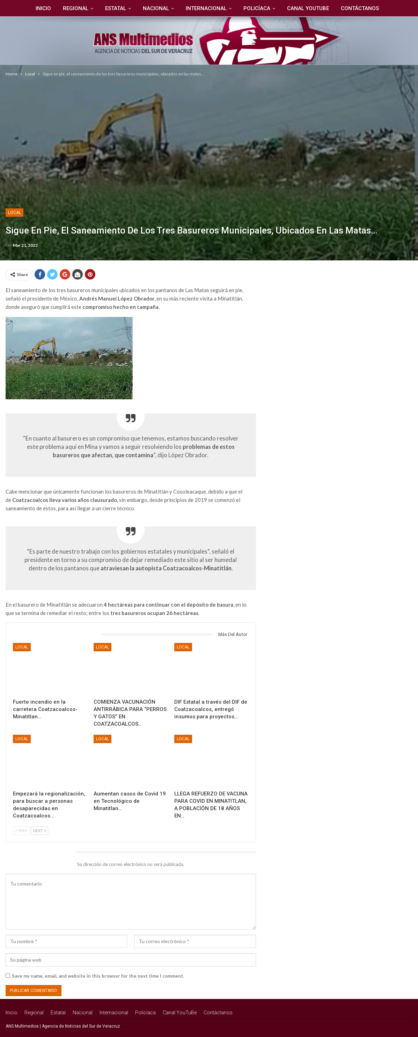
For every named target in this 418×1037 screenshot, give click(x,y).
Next (39, 830)
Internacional (206, 8)
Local (14, 212)
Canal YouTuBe (311, 8)
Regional (73, 8)
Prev (21, 830)
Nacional (155, 8)
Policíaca (258, 8)
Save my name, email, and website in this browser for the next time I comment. (98, 976)
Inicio (39, 8)
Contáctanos (364, 8)
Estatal (114, 8)
